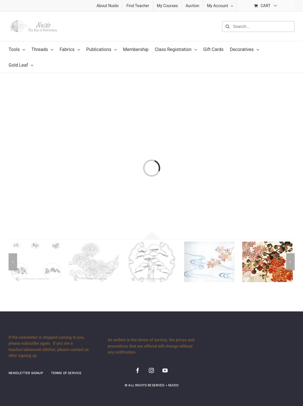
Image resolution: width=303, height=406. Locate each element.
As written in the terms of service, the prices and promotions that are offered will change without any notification (151, 346)
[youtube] (165, 370)
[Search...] (258, 26)
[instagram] (151, 370)
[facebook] (137, 370)
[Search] (227, 26)
